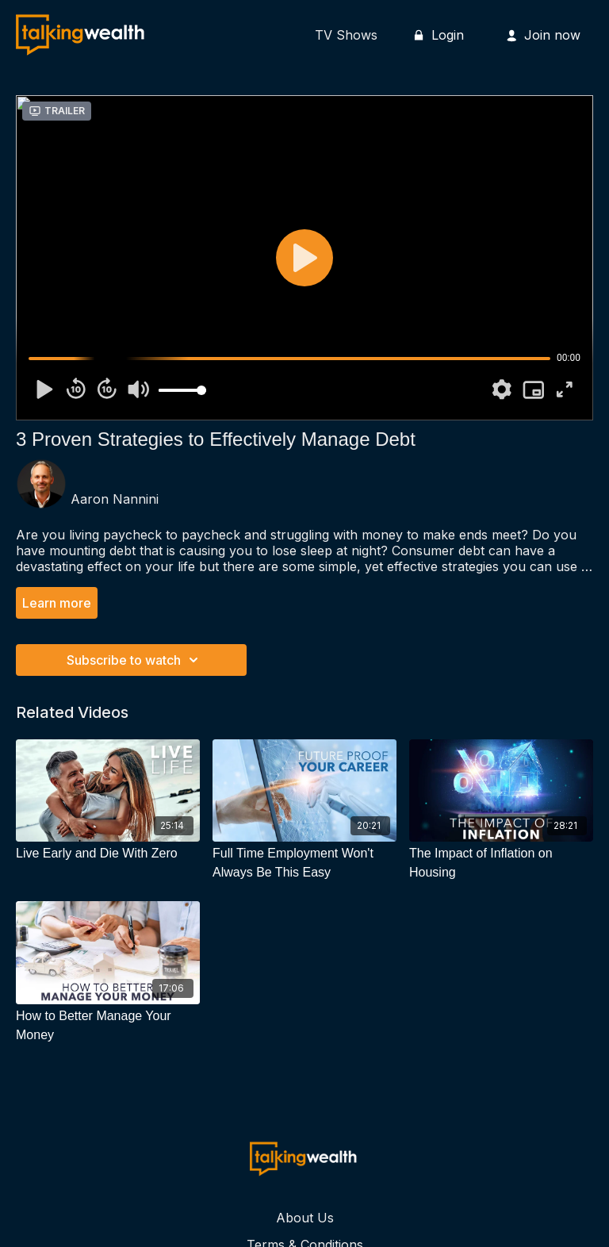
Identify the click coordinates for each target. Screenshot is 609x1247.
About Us (305, 1218)
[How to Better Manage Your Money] (108, 1026)
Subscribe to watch (135, 660)
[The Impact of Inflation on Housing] (501, 863)
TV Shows (346, 35)
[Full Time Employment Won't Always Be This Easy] (304, 863)
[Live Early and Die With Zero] (108, 853)
